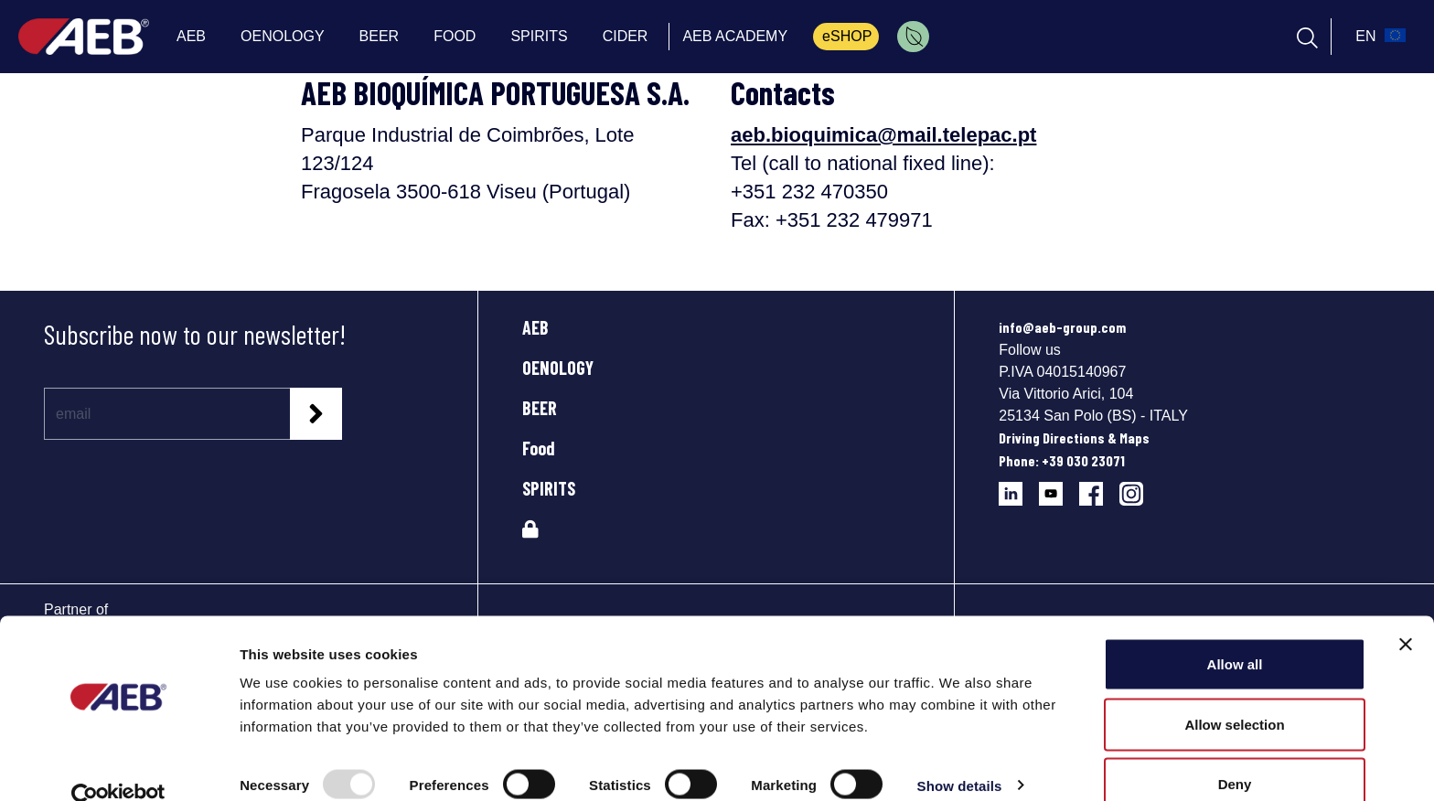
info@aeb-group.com (1062, 327)
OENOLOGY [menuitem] (283, 36)
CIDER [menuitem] (625, 36)
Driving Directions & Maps (1074, 437)
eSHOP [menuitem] (847, 36)
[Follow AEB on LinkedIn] (1019, 487)
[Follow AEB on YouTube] (1059, 487)
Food (538, 448)
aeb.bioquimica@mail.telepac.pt (883, 134)
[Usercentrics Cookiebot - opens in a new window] (118, 765)
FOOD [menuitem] (454, 36)
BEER (539, 408)
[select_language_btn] (1378, 36)
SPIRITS (548, 488)
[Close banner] (1405, 612)
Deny (1235, 752)
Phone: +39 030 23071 (1062, 460)
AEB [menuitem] (191, 36)
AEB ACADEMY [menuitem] (734, 36)
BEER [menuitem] (379, 36)
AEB (535, 327)
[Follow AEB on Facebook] (1099, 487)
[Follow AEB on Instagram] (1138, 487)
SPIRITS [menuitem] (538, 36)
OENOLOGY (558, 368)
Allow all (1235, 632)
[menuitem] (913, 36)
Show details (959, 754)
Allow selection (1234, 692)
